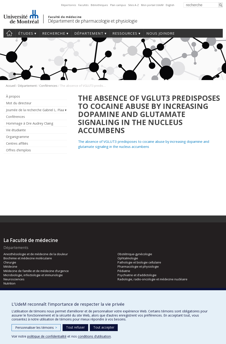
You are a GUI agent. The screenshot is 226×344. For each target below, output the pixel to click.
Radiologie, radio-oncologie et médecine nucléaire (152, 279)
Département (88, 33)
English (170, 5)
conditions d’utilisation (94, 336)
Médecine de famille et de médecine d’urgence (36, 271)
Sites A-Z (133, 5)
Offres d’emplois (18, 150)
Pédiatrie (124, 271)
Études (25, 33)
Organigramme (17, 137)
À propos (13, 96)
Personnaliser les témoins (36, 327)
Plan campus (118, 5)
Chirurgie (9, 262)
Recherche (53, 33)
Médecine (10, 266)
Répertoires (68, 5)
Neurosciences (13, 279)
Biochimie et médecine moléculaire (27, 258)
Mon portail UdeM (152, 5)
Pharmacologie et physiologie (138, 266)
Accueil (9, 33)
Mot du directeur (18, 103)
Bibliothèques (99, 5)
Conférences (48, 86)
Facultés (83, 5)
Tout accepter (103, 327)
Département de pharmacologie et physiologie (92, 21)
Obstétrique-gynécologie (135, 254)
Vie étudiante (16, 130)
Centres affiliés (17, 143)
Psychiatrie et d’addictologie (137, 275)
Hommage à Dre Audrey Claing (29, 123)
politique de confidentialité (46, 336)
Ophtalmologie (128, 258)
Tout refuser (75, 327)
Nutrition (9, 283)
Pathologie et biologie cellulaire (139, 262)
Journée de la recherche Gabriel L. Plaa (35, 110)
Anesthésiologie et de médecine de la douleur (35, 254)
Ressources (124, 33)
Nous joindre (160, 33)
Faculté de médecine (65, 17)
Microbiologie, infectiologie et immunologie (33, 275)
